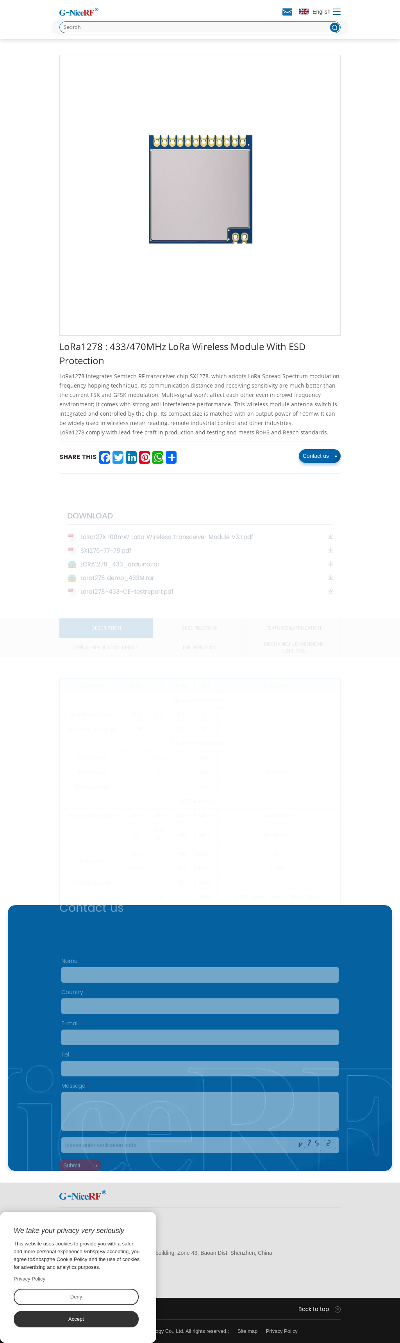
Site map (247, 1331)
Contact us (320, 456)
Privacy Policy (282, 1331)
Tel (65, 1063)
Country (73, 1001)
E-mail (71, 1032)
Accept (76, 1319)
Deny (76, 1297)
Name (70, 970)
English (314, 12)
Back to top (313, 1309)
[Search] (200, 27)
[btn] (334, 27)
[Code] (200, 1154)
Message (74, 1094)
